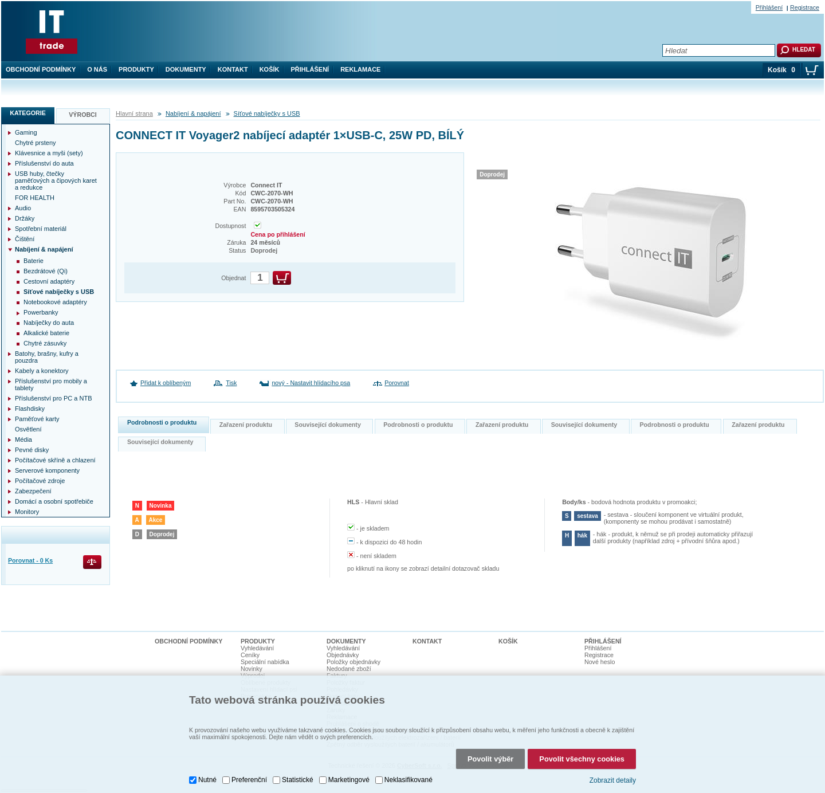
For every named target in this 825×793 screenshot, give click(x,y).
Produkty (136, 69)
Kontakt (233, 69)
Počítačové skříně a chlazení (55, 460)
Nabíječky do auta (48, 322)
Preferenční (249, 773)
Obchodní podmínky (41, 69)
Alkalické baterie (46, 332)
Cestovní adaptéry (48, 281)
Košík (270, 69)
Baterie (33, 260)
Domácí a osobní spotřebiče (54, 501)
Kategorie (28, 112)
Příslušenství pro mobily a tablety (51, 384)
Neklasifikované (408, 773)
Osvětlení (28, 429)
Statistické (297, 773)
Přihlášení (310, 69)
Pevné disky (32, 449)
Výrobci (83, 114)
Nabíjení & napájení (193, 113)
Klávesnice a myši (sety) (49, 153)
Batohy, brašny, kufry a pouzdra (46, 357)
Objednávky (343, 654)
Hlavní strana (134, 113)
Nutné (207, 773)
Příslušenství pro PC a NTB (53, 398)
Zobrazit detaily (613, 773)
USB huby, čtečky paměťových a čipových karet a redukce (56, 180)
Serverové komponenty (47, 470)
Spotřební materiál (40, 228)
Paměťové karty (37, 418)
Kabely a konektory (42, 370)
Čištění (24, 238)
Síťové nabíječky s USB (267, 113)
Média (23, 439)
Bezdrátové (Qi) (45, 271)
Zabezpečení (33, 491)
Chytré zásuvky (44, 343)
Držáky (24, 218)
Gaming (26, 132)
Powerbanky (40, 312)
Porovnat (396, 382)
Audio (23, 208)
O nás (97, 69)
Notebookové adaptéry (55, 302)
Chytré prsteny (35, 142)
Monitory (27, 511)
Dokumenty (186, 69)
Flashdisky (30, 408)
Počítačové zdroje (40, 480)
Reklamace (360, 69)
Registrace (804, 7)
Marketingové (349, 773)
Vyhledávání (257, 648)
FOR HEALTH (34, 197)
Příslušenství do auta (44, 163)
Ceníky (250, 654)
